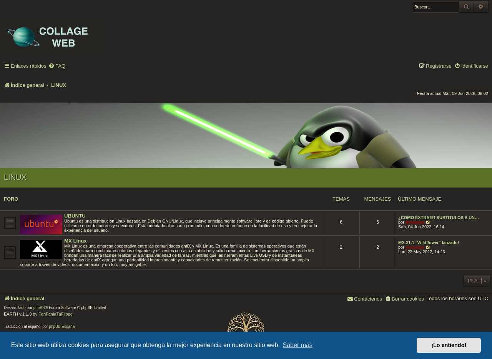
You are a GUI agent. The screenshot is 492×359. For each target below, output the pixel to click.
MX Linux (75, 241)
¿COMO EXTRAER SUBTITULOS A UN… (438, 217)
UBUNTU (75, 216)
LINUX (15, 177)
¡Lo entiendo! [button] (448, 345)
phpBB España (62, 326)
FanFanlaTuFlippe (55, 314)
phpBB (39, 308)
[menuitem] (56, 66)
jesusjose (415, 222)
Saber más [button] (297, 345)
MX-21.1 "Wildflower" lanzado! (428, 242)
